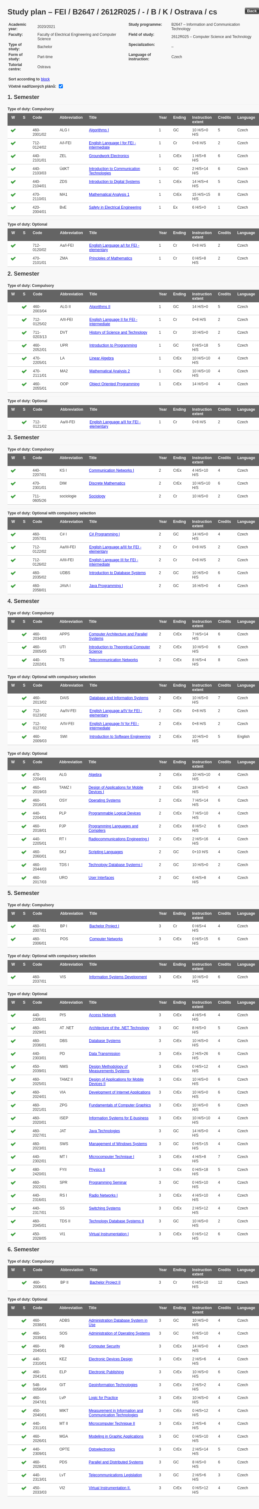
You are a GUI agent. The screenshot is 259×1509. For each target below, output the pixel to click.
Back (252, 10)
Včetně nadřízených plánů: (32, 86)
